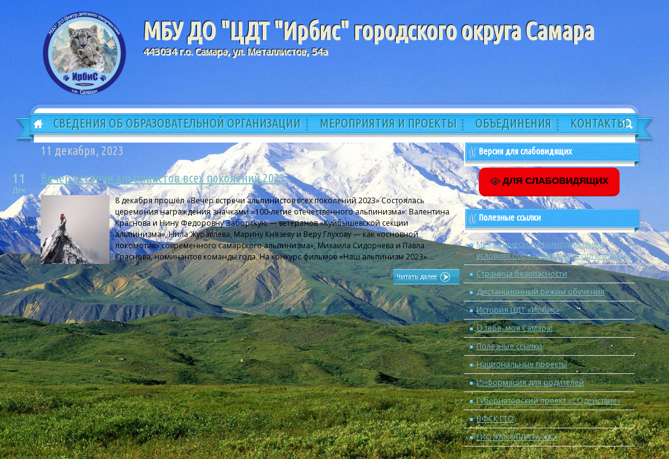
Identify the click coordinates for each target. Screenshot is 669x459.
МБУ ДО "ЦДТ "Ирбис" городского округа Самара (368, 30)
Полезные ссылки (509, 346)
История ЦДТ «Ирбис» (518, 310)
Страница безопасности (521, 273)
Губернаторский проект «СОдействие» (548, 400)
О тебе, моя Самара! (514, 328)
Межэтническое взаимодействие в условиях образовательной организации (553, 250)
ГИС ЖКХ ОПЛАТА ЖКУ (516, 436)
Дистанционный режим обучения (540, 291)
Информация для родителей (530, 382)
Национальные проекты (521, 364)
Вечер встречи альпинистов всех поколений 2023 (163, 178)
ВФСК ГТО (495, 418)
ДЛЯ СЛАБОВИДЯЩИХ (549, 180)
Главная (34, 124)
